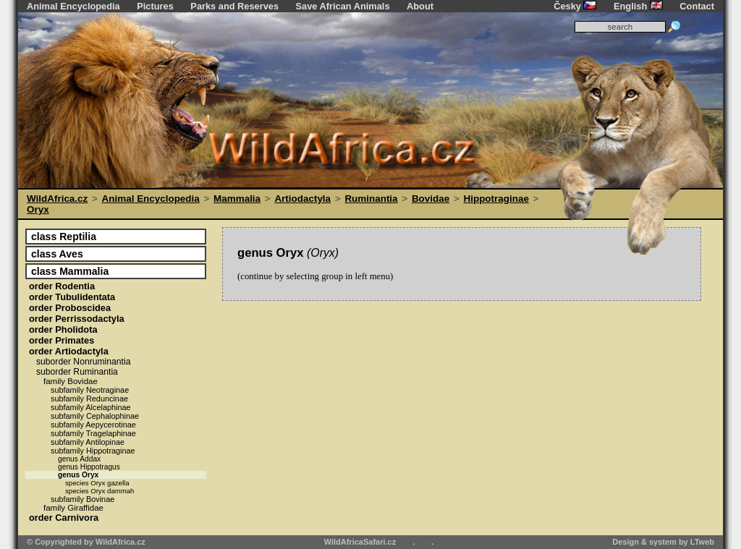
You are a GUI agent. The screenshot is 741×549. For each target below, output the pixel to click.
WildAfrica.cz (57, 198)
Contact (696, 6)
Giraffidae (73, 507)
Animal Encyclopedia (73, 6)
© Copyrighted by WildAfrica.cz (86, 541)
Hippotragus (89, 467)
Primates (61, 340)
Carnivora (63, 517)
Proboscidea (70, 307)
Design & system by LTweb (663, 541)
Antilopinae (87, 442)
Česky (575, 6)
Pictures (155, 6)
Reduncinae (89, 398)
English (638, 6)
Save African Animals (343, 6)
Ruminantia (370, 198)
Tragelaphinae (93, 433)
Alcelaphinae (91, 407)
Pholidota (63, 329)
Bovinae (82, 499)
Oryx (38, 209)
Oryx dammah (99, 491)
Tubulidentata (72, 296)
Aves (57, 254)
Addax (79, 459)
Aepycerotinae (93, 424)
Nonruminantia (83, 362)
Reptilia (63, 236)
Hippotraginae (496, 198)
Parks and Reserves (234, 6)
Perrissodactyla (76, 318)
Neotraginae (90, 390)
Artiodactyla (302, 198)
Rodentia (62, 286)
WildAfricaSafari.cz (360, 541)
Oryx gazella (97, 483)
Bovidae (430, 198)
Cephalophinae (95, 416)
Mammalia (237, 198)
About (420, 6)
